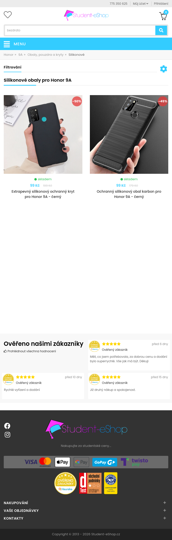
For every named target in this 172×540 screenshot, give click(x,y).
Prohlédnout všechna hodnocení (30, 351)
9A (20, 54)
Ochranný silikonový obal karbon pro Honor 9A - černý (129, 194)
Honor (8, 54)
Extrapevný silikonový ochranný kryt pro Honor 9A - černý (43, 194)
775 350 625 (118, 3)
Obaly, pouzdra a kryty (46, 54)
